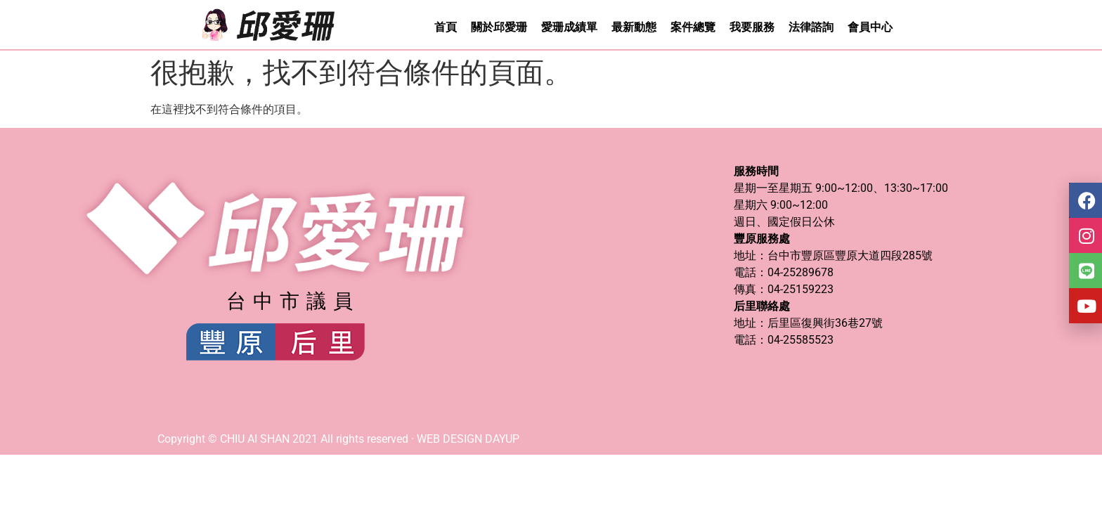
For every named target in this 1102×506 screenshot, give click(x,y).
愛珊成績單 (569, 27)
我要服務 (752, 27)
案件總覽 (692, 27)
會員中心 (870, 27)
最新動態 (633, 27)
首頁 (445, 27)
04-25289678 (800, 272)
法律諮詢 (811, 27)
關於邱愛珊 (499, 27)
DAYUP (502, 439)
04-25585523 (800, 339)
